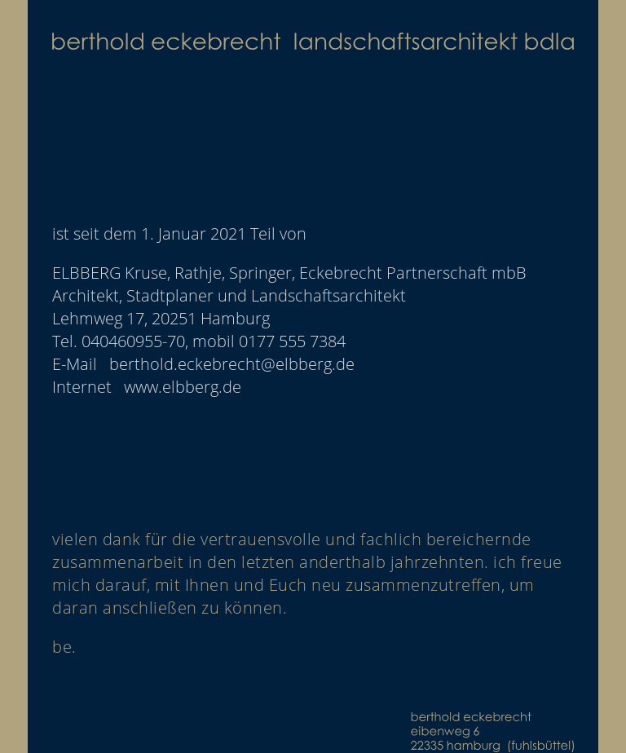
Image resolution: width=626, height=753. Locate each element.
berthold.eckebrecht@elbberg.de (232, 364)
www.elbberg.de (182, 387)
